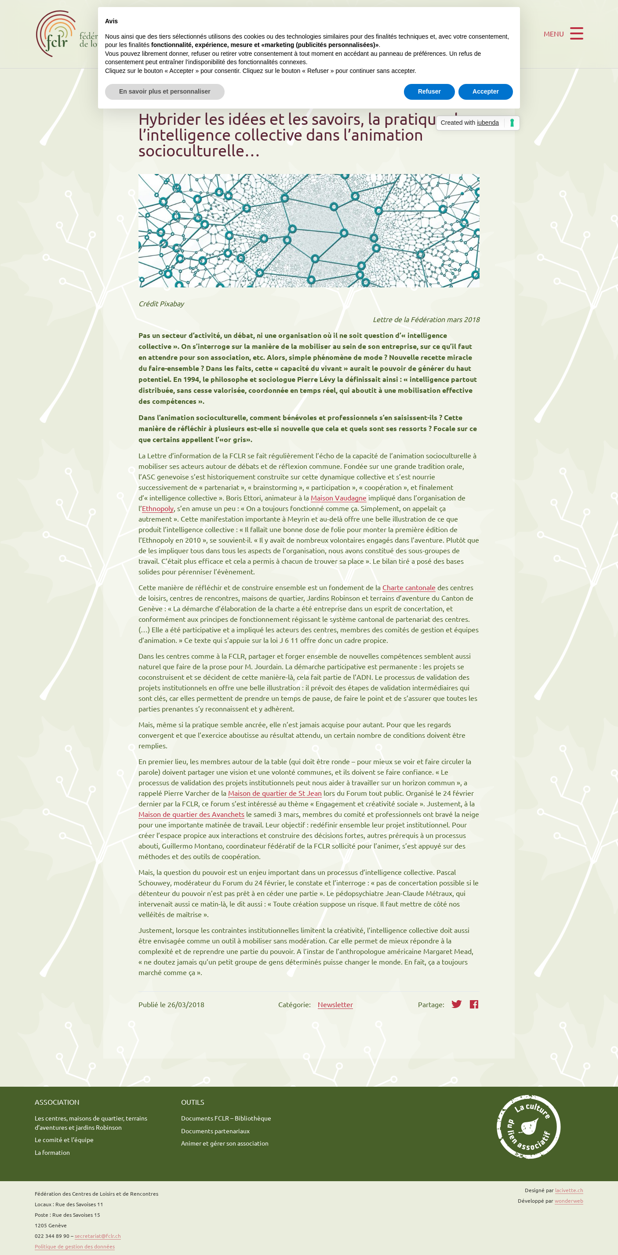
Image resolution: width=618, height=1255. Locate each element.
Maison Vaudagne (339, 497)
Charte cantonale (409, 587)
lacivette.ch (569, 1189)
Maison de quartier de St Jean (275, 792)
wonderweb (569, 1200)
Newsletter (335, 1004)
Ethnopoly (158, 508)
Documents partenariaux (215, 1131)
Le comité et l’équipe (64, 1139)
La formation (52, 1152)
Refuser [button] (429, 91)
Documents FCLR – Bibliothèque (226, 1118)
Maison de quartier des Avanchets (191, 813)
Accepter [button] (486, 91)
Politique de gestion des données (75, 1246)
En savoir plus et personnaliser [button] (165, 91)
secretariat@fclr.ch (98, 1235)
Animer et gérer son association (225, 1143)
